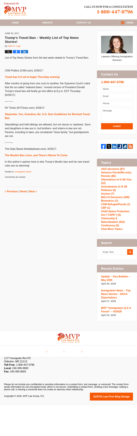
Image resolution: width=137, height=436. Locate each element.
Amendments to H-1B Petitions (113, 204)
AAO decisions (112, 180)
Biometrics (109, 221)
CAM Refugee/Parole (114, 226)
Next (33, 202)
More (130, 22)
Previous (11, 202)
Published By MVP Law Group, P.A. (108, 10)
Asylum (107, 211)
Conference (109, 254)
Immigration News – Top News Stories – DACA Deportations (115, 325)
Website (47, 22)
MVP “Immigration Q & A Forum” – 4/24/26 (115, 341)
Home (15, 22)
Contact (83, 22)
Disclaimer (57, 380)
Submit (117, 137)
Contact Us (73, 380)
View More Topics (111, 259)
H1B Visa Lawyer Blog (15, 9)
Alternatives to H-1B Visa (115, 196)
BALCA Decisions (114, 216)
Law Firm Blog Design (117, 427)
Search (130, 283)
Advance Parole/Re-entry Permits (115, 187)
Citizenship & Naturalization (112, 247)
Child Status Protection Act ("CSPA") (116, 239)
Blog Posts (88, 380)
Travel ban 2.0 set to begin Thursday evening (32, 87)
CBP (105, 232)
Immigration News (23, 182)
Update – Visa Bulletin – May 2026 (114, 309)
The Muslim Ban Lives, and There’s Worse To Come (36, 166)
